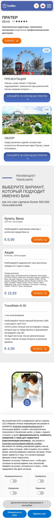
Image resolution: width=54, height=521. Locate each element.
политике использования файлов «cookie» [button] (22, 443)
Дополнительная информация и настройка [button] (27, 504)
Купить (11, 41)
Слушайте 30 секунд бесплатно (27, 98)
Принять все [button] (39, 514)
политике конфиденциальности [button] (27, 426)
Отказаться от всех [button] (15, 513)
